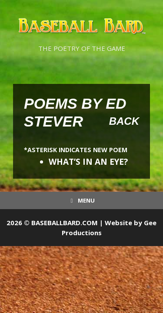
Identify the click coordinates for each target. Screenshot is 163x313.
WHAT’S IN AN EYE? (88, 161)
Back (124, 121)
